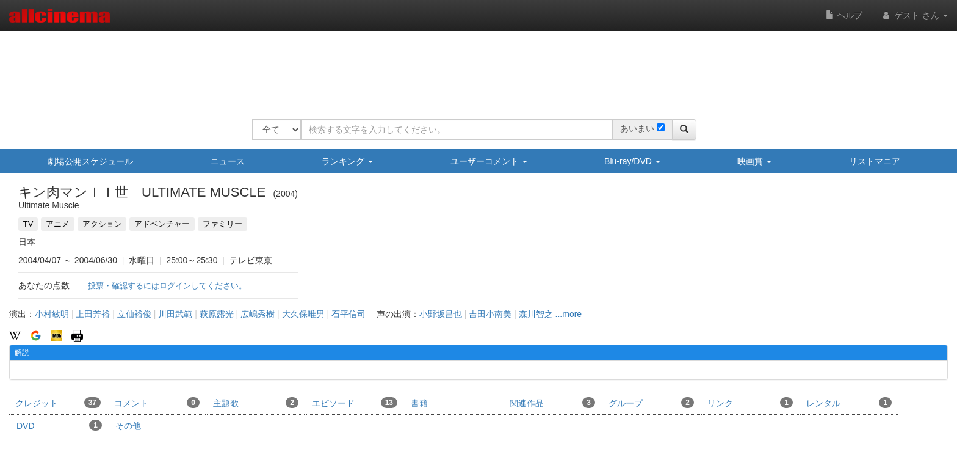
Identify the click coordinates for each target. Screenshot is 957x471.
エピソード (354, 402)
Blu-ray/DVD (632, 161)
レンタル (849, 402)
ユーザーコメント (488, 161)
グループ (651, 402)
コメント (157, 402)
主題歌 (255, 402)
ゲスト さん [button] (914, 15)
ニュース (228, 161)
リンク (750, 402)
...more (568, 314)
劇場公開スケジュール (90, 161)
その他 (128, 426)
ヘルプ (844, 15)
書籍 (419, 403)
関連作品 (552, 402)
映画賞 (754, 161)
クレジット (58, 402)
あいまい (637, 128)
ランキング (347, 161)
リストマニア (874, 161)
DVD (59, 425)
